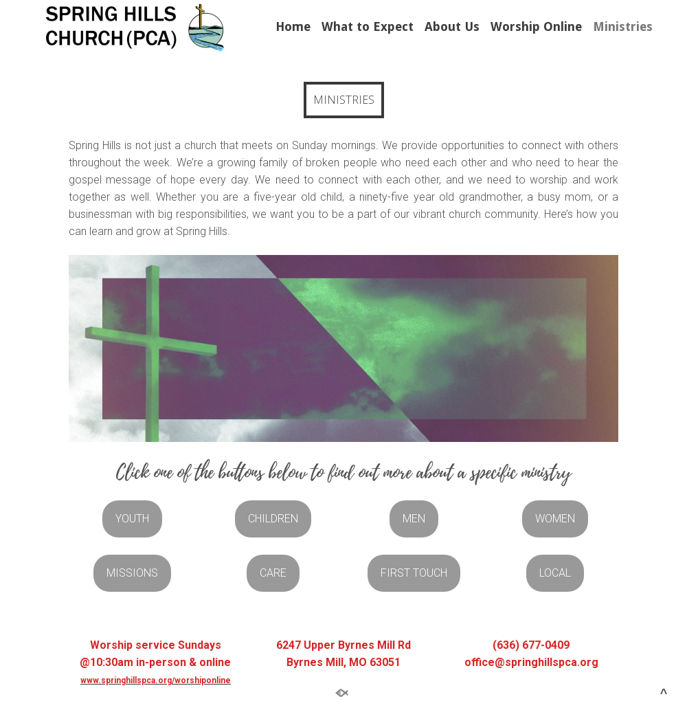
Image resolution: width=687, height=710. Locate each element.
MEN (414, 518)
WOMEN (555, 518)
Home (293, 26)
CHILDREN (273, 518)
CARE (273, 572)
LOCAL (555, 572)
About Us (452, 26)
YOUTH (132, 518)
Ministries (623, 26)
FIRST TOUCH (414, 572)
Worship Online (536, 26)
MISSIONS (132, 572)
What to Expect (368, 26)
